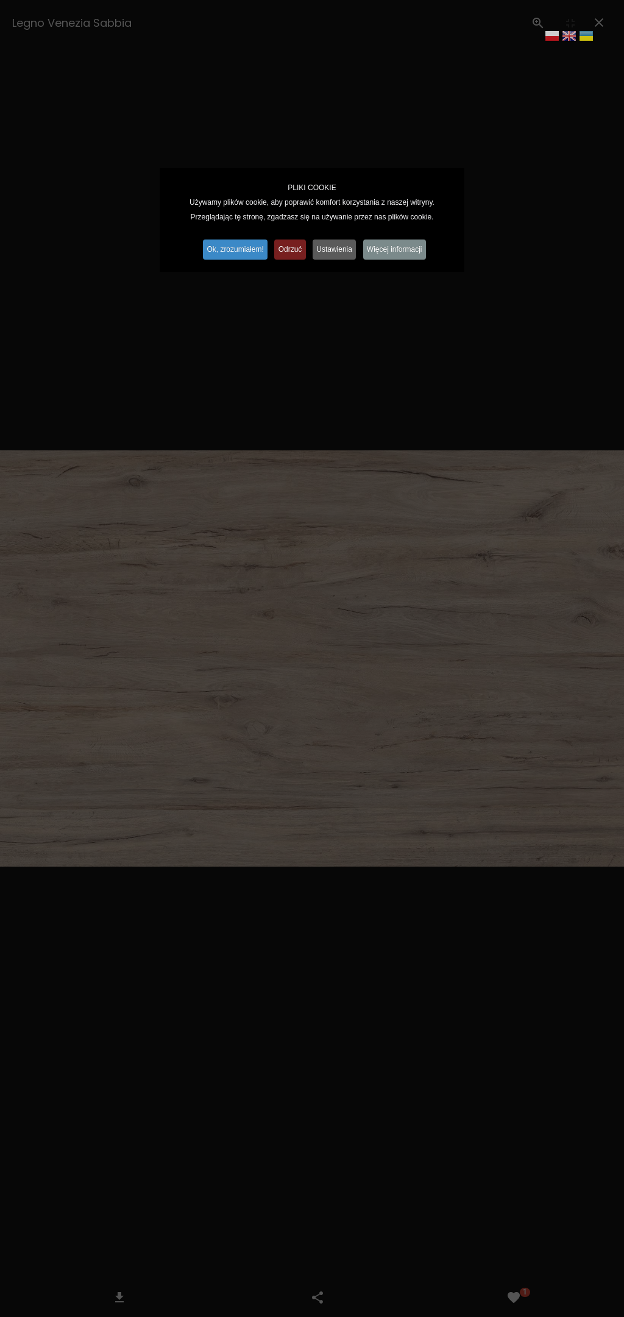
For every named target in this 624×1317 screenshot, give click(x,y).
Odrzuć (289, 249)
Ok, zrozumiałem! (230, 249)
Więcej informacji (400, 249)
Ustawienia (337, 249)
